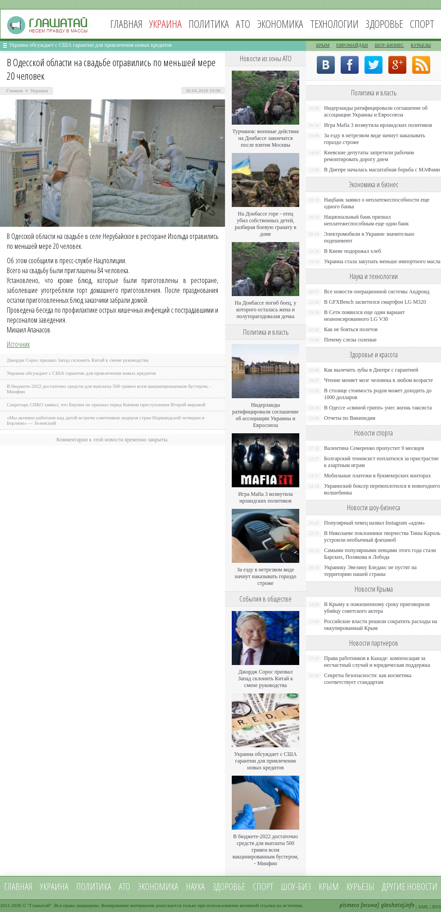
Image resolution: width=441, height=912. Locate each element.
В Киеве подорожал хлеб (352, 251)
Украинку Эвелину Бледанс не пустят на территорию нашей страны (370, 570)
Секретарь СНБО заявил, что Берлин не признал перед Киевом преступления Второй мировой (106, 404)
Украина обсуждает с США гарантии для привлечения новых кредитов (90, 45)
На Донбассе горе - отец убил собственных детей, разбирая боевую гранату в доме (266, 224)
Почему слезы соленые (350, 340)
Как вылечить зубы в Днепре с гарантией (371, 370)
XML (423, 906)
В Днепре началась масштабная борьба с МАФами (382, 169)
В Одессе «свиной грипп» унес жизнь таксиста (378, 407)
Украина (39, 90)
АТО (243, 23)
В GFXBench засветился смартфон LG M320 (375, 302)
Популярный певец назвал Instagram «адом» (374, 523)
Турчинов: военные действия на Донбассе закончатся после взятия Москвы (265, 138)
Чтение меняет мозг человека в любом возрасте (378, 380)
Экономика (280, 23)
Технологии (334, 23)
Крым (322, 45)
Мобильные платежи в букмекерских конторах (377, 475)
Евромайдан (352, 45)
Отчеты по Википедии (349, 418)
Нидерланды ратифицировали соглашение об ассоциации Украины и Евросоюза (265, 415)
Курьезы (421, 45)
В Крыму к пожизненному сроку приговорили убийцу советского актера (377, 607)
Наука (195, 887)
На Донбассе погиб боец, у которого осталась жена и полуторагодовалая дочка (265, 309)
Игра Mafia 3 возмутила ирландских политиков (265, 497)
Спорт (422, 23)
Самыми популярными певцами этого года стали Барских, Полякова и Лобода (380, 553)
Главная (126, 23)
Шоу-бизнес (389, 45)
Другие (393, 887)
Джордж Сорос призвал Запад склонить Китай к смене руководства (77, 360)
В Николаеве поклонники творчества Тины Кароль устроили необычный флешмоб (382, 536)
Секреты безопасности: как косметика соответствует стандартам (367, 678)
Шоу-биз (296, 887)
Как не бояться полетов (351, 329)
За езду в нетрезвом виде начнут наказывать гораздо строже (265, 576)
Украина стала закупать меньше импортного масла (382, 261)
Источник (18, 344)
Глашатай (40, 905)
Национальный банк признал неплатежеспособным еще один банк (366, 220)
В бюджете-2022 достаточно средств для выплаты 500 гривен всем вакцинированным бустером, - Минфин (266, 850)
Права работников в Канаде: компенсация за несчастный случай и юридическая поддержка (377, 661)
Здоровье (384, 23)
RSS (436, 906)
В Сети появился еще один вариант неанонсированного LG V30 (364, 315)
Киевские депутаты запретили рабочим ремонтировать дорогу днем (369, 155)
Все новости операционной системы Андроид (376, 291)
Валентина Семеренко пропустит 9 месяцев (374, 448)
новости (422, 887)
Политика (209, 23)
